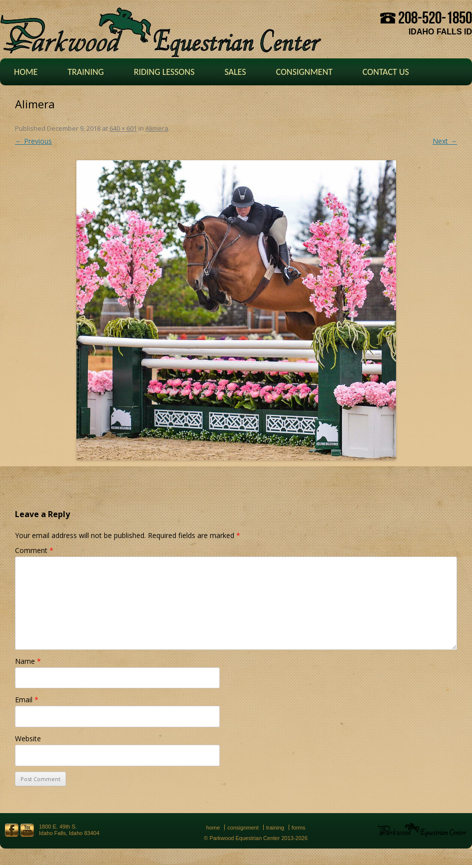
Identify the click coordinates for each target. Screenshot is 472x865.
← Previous (33, 141)
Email (26, 699)
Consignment (304, 71)
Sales (235, 71)
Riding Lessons (164, 71)
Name (28, 661)
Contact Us (386, 71)
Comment (34, 550)
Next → (445, 141)
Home (25, 71)
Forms (299, 828)
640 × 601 (123, 128)
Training (85, 71)
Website (28, 738)
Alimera (156, 128)
